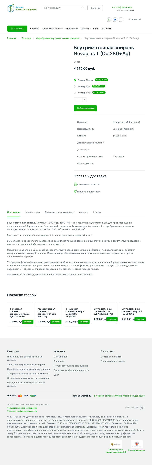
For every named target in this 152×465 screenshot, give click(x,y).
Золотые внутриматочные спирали (26, 364)
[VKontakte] (121, 20)
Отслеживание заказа (112, 361)
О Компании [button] (71, 28)
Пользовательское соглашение (71, 365)
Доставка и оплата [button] (52, 28)
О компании (60, 356)
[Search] (82, 8)
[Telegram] (115, 20)
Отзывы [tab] (97, 212)
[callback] (134, 19)
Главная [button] (34, 28)
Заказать (28, 322)
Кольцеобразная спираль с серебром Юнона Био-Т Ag (47, 313)
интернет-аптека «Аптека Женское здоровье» (119, 395)
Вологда (26, 38)
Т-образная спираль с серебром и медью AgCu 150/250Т (19, 313)
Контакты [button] (105, 28)
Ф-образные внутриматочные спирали (28, 378)
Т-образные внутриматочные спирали (28, 373)
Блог (56, 375)
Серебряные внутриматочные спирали (57, 38)
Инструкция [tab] (13, 212)
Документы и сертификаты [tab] (60, 212)
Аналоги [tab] (83, 212)
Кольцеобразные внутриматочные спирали (26, 384)
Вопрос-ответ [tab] (32, 212)
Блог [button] (95, 28)
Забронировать (85, 108)
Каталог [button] (84, 28)
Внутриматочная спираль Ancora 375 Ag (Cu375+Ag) (103, 311)
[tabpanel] (76, 248)
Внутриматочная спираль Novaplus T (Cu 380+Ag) (132, 311)
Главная (11, 38)
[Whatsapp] (109, 20)
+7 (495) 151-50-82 (122, 7)
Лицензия (59, 361)
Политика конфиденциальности (71, 370)
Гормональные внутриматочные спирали (24, 358)
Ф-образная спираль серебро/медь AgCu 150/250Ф (75, 313)
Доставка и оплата (110, 356)
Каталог (17, 28)
